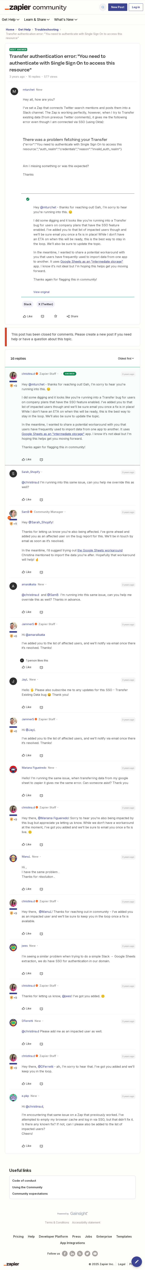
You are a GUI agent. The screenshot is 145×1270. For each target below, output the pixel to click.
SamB (25, 512)
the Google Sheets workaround (100, 550)
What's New (66, 19)
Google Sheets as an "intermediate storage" (91, 261)
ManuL (26, 856)
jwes (25, 945)
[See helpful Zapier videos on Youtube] (95, 1253)
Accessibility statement (86, 1222)
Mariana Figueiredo (34, 767)
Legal (121, 1264)
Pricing (18, 1236)
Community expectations (30, 1193)
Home (10, 29)
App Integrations (72, 1243)
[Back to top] (140, 1217)
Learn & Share (37, 19)
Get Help (11, 19)
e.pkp (25, 1096)
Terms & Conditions (57, 1222)
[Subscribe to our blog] (80, 1253)
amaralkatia (29, 584)
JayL (25, 679)
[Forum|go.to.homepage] (36, 7)
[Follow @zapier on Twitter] (87, 1253)
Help (31, 1236)
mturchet (29, 89)
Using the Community (27, 1187)
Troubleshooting (47, 29)
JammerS (28, 624)
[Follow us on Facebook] (65, 1253)
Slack (28, 304)
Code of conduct (24, 1180)
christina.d (28, 373)
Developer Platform (53, 1236)
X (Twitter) (45, 304)
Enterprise (104, 1236)
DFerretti (27, 1021)
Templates (124, 1236)
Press (76, 1236)
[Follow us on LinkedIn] (72, 1253)
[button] (117, 7)
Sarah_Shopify (31, 472)
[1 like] (34, 660)
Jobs (88, 1236)
